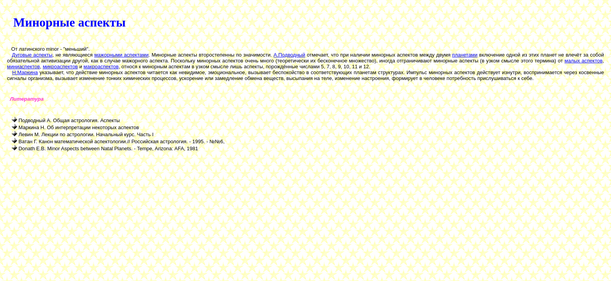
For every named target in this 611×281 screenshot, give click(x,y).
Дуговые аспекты (32, 55)
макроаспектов (100, 66)
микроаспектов (60, 66)
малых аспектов (584, 61)
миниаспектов (23, 66)
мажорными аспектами (121, 55)
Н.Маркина (25, 72)
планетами (464, 55)
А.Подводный (289, 55)
